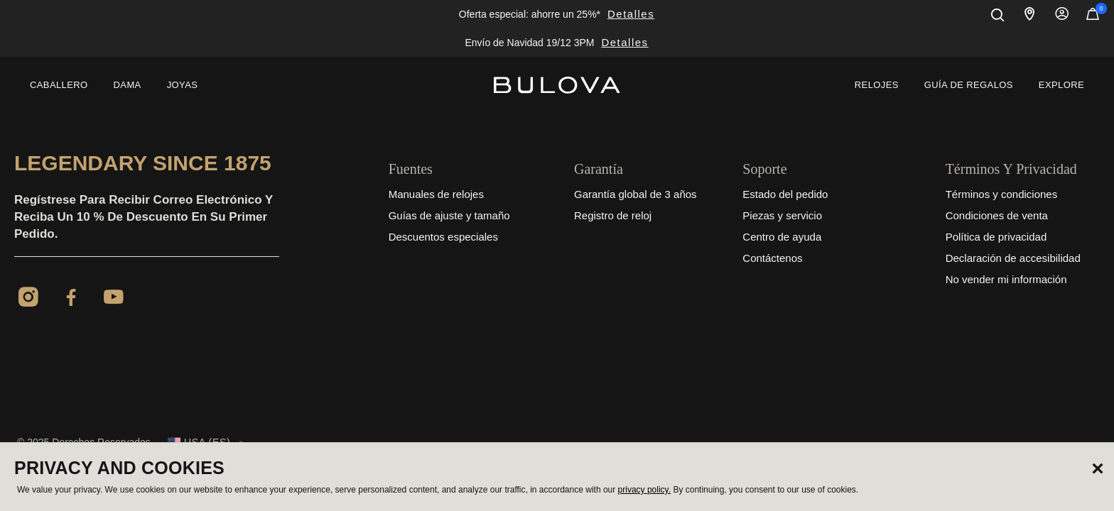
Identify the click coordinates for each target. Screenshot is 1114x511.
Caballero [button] (59, 84)
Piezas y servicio (782, 215)
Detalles (630, 14)
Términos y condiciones (1002, 194)
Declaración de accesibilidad (1013, 258)
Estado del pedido (785, 194)
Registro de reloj (612, 215)
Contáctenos (772, 258)
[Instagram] (28, 299)
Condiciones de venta (997, 215)
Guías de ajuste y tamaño (449, 215)
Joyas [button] (182, 84)
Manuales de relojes (436, 194)
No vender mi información (1006, 279)
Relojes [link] (877, 84)
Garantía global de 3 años (635, 194)
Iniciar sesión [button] (1062, 14)
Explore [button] (1061, 84)
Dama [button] (127, 84)
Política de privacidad (996, 237)
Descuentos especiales (443, 237)
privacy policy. (644, 490)
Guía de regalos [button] (968, 84)
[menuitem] (59, 85)
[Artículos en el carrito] (1093, 17)
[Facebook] (71, 299)
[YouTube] (113, 299)
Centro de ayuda (781, 237)
